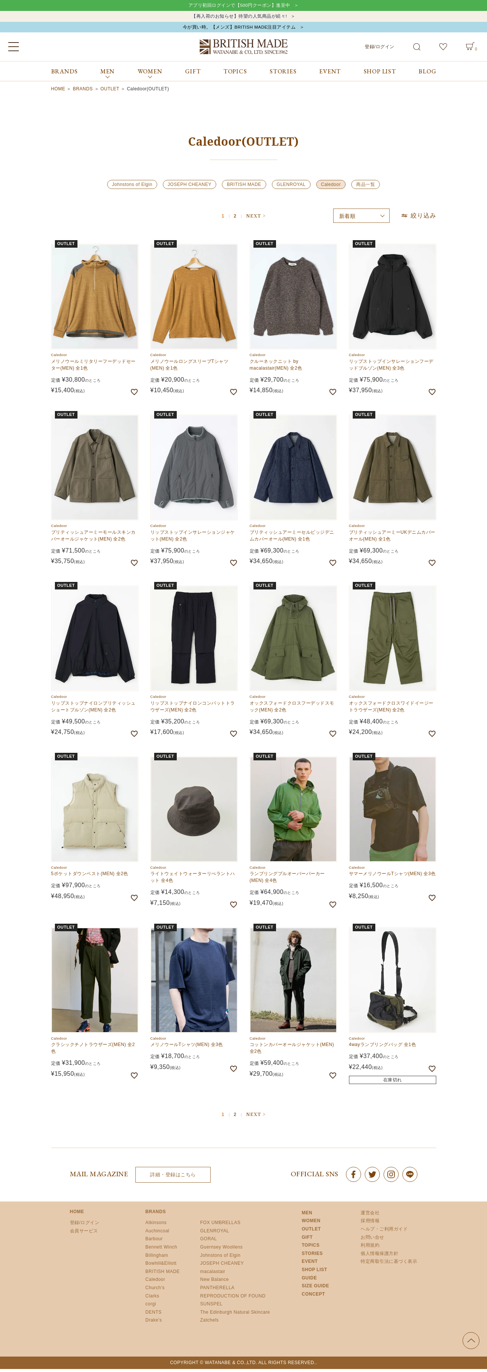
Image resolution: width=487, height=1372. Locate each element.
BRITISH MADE (244, 187)
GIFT (192, 74)
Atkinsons (156, 1225)
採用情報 (370, 1223)
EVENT (330, 74)
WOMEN (311, 1223)
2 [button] (235, 219)
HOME (58, 91)
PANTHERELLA (217, 1290)
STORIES (283, 74)
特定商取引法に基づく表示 (389, 1264)
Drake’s (154, 1323)
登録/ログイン (379, 49)
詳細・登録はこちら (173, 1177)
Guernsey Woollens (221, 1250)
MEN (307, 1215)
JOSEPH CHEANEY (189, 187)
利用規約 (370, 1248)
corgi (151, 1307)
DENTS (154, 1315)
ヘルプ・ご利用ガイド (384, 1232)
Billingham (157, 1258)
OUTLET (109, 91)
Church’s (155, 1290)
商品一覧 (365, 187)
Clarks (152, 1298)
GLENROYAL (291, 187)
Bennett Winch (162, 1250)
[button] (255, 218)
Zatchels (209, 1323)
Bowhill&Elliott (161, 1266)
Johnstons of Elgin (132, 187)
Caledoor (331, 187)
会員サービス (84, 1233)
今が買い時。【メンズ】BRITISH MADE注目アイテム (239, 29)
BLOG (427, 74)
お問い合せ (372, 1240)
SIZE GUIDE (315, 1288)
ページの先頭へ (471, 1343)
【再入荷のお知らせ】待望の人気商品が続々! (239, 17)
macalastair (212, 1274)
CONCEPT (313, 1297)
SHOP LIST (380, 74)
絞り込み (418, 218)
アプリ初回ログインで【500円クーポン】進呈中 (239, 6)
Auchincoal (158, 1233)
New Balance (214, 1282)
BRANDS (64, 74)
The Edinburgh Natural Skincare (235, 1315)
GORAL (208, 1241)
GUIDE (309, 1280)
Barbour (154, 1241)
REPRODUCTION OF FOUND (232, 1298)
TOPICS (235, 74)
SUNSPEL (211, 1307)
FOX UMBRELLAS (220, 1225)
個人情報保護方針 (379, 1256)
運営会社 (370, 1215)
